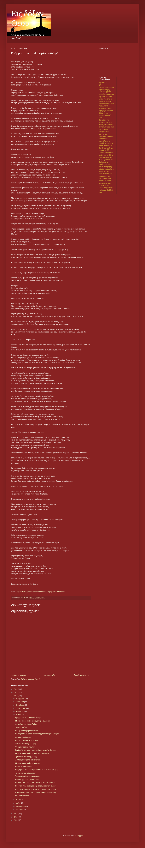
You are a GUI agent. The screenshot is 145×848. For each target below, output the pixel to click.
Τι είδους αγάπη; (21, 727)
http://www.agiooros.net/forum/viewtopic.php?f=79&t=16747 (40, 592)
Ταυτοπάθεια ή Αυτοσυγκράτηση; (27, 776)
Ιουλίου (19, 715)
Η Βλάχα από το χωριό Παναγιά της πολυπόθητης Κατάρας (37, 734)
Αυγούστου (20, 711)
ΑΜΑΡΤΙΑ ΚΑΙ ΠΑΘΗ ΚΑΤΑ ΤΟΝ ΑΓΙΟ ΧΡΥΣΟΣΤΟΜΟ (35, 789)
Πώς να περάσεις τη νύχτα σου (26, 740)
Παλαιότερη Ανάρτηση (82, 675)
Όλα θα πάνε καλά (22, 796)
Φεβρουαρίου (21, 806)
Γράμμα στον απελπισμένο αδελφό (28, 718)
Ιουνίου (19, 800)
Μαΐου (18, 803)
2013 (16, 692)
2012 (16, 696)
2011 (16, 814)
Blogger (80, 836)
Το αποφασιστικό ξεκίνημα (25, 773)
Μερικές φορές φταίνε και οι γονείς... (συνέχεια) (32, 721)
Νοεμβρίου (20, 702)
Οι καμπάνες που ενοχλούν (25, 747)
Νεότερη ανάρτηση (19, 675)
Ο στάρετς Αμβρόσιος (23, 737)
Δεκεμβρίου (20, 698)
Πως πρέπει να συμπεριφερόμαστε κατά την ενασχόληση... (37, 770)
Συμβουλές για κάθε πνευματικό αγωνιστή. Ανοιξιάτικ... (35, 750)
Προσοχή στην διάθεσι (23, 766)
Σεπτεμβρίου (21, 708)
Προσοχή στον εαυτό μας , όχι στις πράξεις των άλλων (35, 786)
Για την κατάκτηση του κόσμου (26, 731)
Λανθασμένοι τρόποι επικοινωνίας (27, 760)
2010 (16, 817)
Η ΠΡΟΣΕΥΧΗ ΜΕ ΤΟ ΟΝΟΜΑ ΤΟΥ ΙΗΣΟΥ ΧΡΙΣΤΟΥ (35, 783)
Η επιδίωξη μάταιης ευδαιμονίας (27, 779)
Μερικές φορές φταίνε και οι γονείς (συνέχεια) (32, 753)
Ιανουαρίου (20, 810)
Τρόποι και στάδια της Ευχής (26, 757)
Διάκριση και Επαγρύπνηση (25, 744)
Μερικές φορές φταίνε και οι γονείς (28, 763)
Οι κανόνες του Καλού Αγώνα (26, 724)
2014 (16, 689)
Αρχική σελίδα (49, 675)
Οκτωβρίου (20, 705)
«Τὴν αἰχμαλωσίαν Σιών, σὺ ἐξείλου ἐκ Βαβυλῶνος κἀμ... (36, 792)
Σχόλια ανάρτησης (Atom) (30, 679)
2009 (16, 820)
